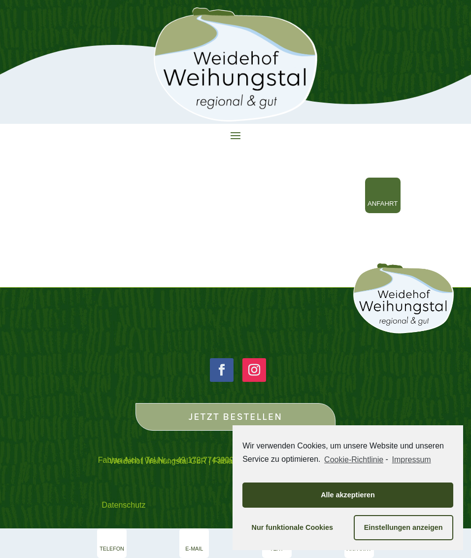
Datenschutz (124, 505)
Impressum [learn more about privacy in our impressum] (411, 459)
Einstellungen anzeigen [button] (403, 527)
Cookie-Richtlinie (353, 459)
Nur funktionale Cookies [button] (293, 527)
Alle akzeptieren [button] (348, 495)
